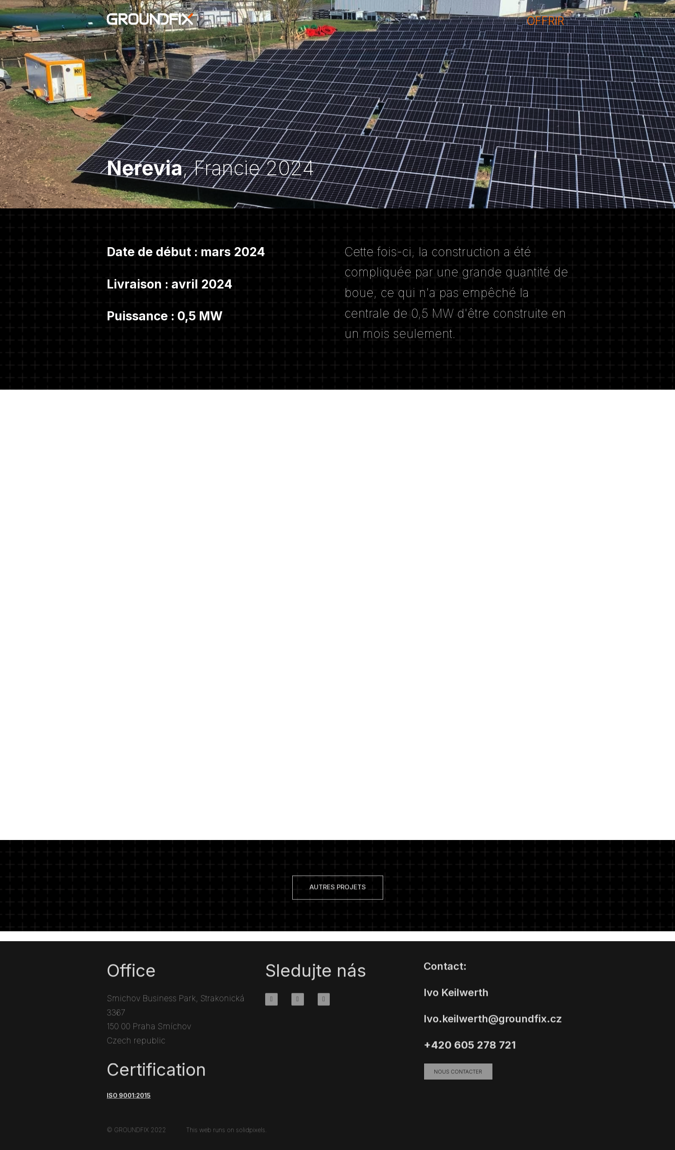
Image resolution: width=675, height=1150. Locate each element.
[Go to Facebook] (271, 1004)
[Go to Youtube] (324, 1004)
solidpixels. (251, 1135)
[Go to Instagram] (297, 1004)
